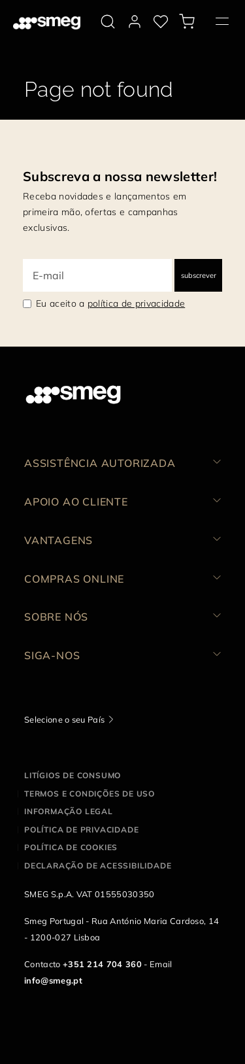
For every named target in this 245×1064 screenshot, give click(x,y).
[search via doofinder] (107, 21)
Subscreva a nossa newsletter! (120, 176)
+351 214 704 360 (102, 964)
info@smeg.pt (53, 980)
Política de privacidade (81, 829)
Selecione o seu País (64, 719)
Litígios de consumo (72, 775)
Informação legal (68, 811)
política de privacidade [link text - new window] (136, 303)
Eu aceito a (110, 303)
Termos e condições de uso (89, 793)
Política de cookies (71, 847)
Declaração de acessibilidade (97, 865)
